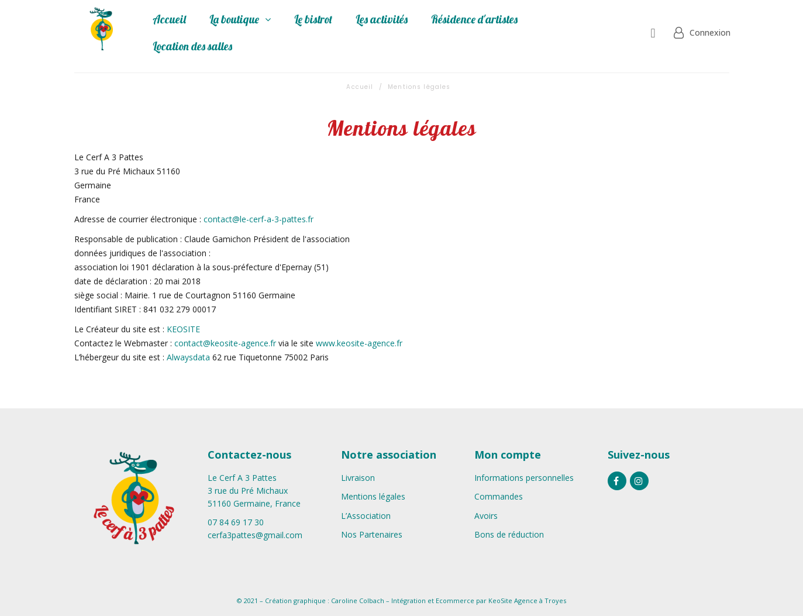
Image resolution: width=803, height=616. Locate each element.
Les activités (382, 19)
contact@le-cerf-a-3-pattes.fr (258, 219)
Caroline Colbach (357, 600)
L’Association (366, 515)
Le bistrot (313, 19)
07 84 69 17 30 (236, 522)
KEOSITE (183, 329)
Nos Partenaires (371, 534)
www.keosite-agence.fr (359, 343)
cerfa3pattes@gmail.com (255, 535)
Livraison (358, 477)
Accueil (169, 19)
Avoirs (486, 515)
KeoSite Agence (512, 600)
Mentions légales (373, 496)
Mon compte (507, 455)
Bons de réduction (509, 534)
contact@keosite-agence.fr (225, 343)
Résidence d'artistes (474, 19)
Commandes (498, 496)
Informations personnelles (524, 477)
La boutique (240, 19)
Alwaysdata (189, 357)
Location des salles (192, 46)
